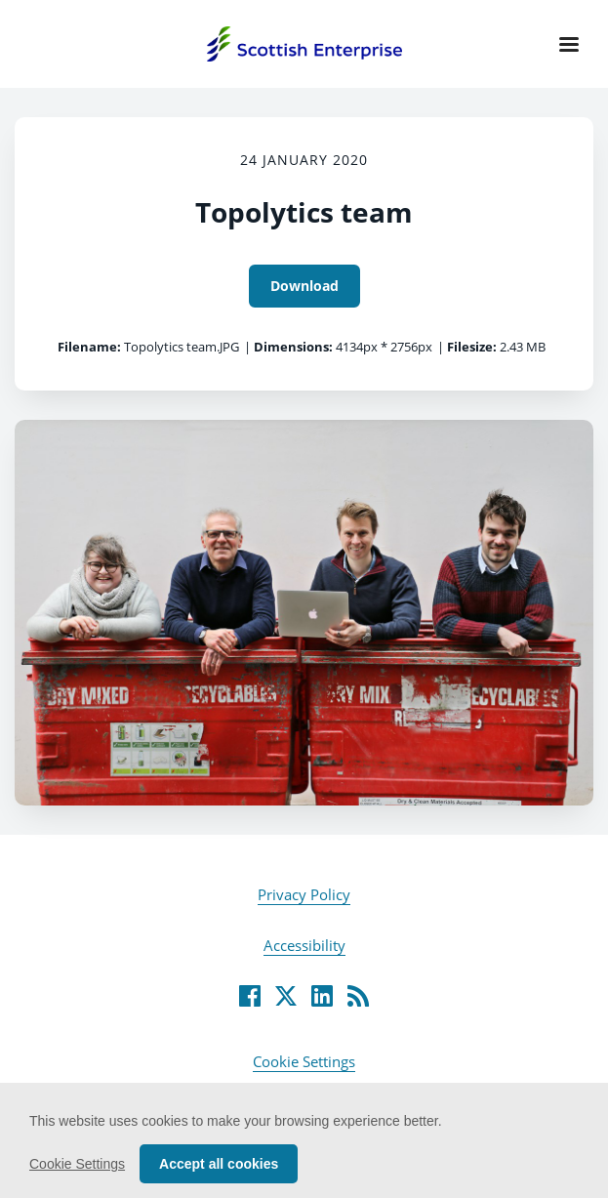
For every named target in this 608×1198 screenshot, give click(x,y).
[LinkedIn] (322, 996)
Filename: (89, 346)
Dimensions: (293, 346)
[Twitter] (286, 996)
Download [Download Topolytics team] (304, 285)
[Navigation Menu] (569, 44)
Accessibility (304, 945)
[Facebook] (250, 996)
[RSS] (358, 996)
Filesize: (472, 346)
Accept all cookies (218, 1164)
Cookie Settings (304, 1061)
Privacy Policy (304, 894)
